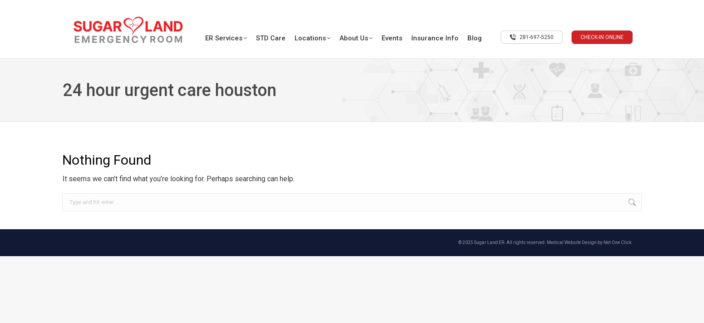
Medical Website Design (572, 242)
